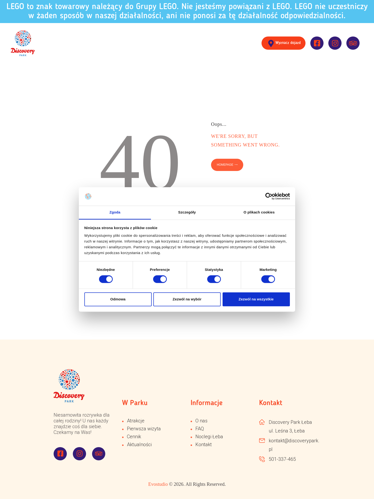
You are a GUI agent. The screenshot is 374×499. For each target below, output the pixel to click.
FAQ (199, 429)
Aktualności (139, 444)
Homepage (225, 164)
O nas (201, 421)
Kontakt (203, 444)
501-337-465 (282, 459)
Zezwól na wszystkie (256, 299)
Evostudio (158, 484)
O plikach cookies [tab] (258, 212)
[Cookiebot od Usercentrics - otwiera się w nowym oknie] (269, 196)
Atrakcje (135, 421)
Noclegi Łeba (209, 436)
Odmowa (117, 299)
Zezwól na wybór (187, 299)
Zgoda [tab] (114, 212)
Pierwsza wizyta (144, 429)
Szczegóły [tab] (187, 212)
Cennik (134, 436)
